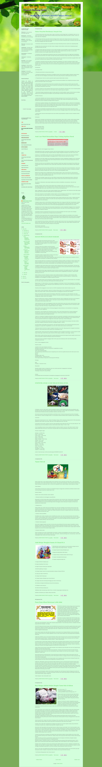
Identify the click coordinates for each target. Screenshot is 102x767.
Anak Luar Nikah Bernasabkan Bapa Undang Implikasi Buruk (54, 136)
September (26, 235)
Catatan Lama (77, 759)
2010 (24, 276)
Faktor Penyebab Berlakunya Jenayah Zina (48, 31)
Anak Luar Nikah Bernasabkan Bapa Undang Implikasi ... (26, 243)
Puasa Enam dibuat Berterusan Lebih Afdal (48, 602)
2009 (24, 278)
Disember (26, 230)
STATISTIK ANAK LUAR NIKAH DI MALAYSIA (51, 383)
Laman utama (58, 759)
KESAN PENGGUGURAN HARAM (47, 237)
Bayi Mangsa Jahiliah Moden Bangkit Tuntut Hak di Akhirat (54, 685)
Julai (25, 274)
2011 (24, 228)
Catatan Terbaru (39, 759)
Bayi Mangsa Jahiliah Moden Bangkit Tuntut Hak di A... (26, 268)
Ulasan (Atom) (59, 763)
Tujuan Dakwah (40, 462)
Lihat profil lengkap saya (26, 223)
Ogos (25, 272)
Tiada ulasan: (56, 378)
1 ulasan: (55, 131)
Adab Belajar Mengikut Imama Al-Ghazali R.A (50, 542)
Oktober (25, 233)
